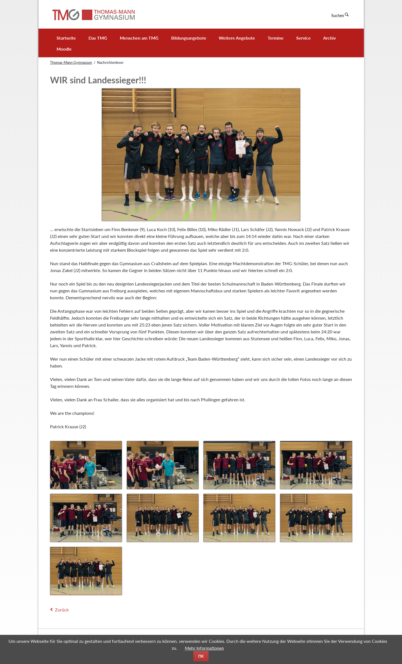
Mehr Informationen (204, 648)
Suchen (337, 15)
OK (201, 656)
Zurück (62, 609)
